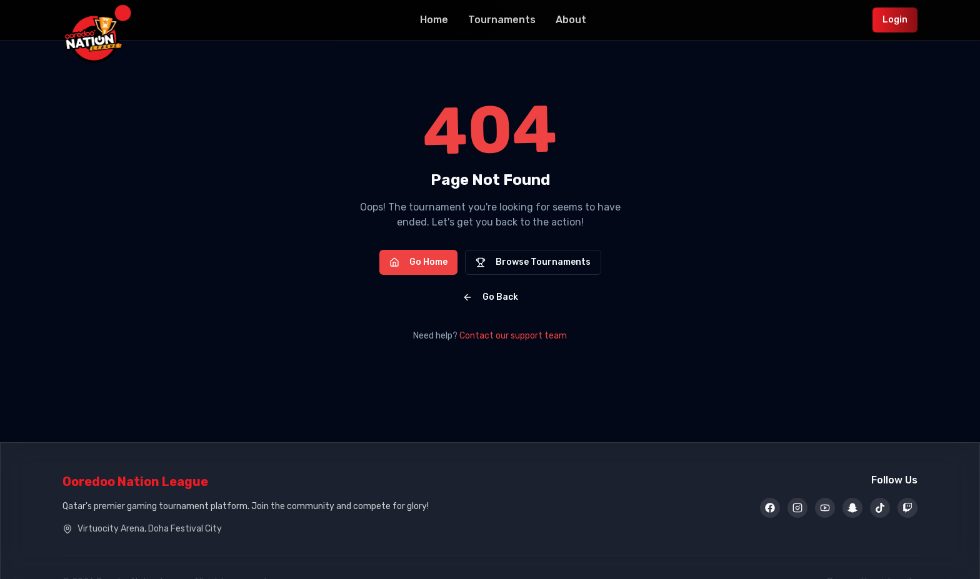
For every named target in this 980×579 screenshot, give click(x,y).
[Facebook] (770, 508)
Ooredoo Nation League (135, 481)
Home (434, 20)
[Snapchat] (852, 508)
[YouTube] (825, 508)
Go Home (418, 262)
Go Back (490, 297)
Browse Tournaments (533, 262)
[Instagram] (798, 508)
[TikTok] (880, 508)
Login (895, 19)
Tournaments (502, 20)
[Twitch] (908, 508)
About (571, 20)
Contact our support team (513, 335)
